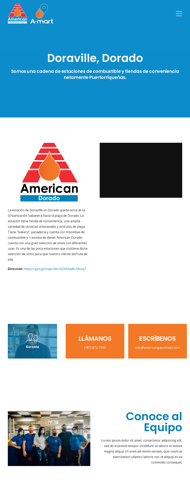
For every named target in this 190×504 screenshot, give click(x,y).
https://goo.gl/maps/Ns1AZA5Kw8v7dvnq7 (55, 269)
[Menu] (179, 14)
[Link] (30, 13)
